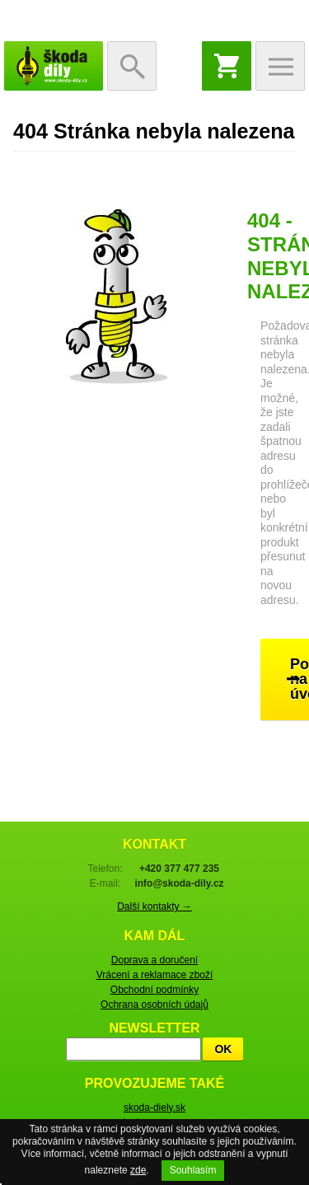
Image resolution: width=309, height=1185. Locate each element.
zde (138, 1170)
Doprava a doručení (154, 960)
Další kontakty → (154, 906)
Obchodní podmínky (154, 989)
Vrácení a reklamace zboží (154, 975)
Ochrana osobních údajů (154, 1004)
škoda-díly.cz (53, 66)
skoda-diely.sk (154, 1107)
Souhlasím (193, 1170)
